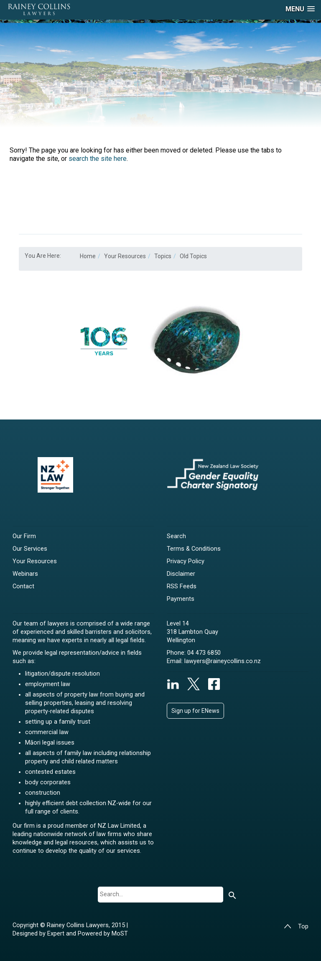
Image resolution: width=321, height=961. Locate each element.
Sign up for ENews (195, 710)
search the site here (98, 159)
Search (176, 536)
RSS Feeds (181, 586)
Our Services (30, 548)
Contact (23, 586)
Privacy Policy (185, 561)
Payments (180, 599)
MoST (120, 933)
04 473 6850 (204, 652)
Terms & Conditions (194, 548)
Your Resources (35, 561)
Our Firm (24, 536)
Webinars (25, 573)
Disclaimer (181, 573)
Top (296, 926)
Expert (56, 933)
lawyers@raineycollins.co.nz (222, 661)
